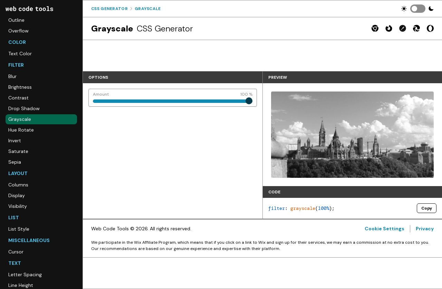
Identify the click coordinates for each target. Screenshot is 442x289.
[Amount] (173, 97)
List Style (18, 229)
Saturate (18, 151)
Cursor (15, 252)
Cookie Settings (384, 228)
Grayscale (19, 119)
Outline (16, 20)
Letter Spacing (25, 274)
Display (16, 195)
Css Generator (109, 8)
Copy (426, 208)
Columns (18, 185)
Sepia (14, 162)
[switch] (417, 8)
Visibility (17, 206)
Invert (14, 140)
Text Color (20, 53)
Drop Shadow (24, 108)
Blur (12, 76)
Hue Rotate (21, 130)
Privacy (425, 228)
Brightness (20, 87)
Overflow (18, 31)
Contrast (18, 98)
